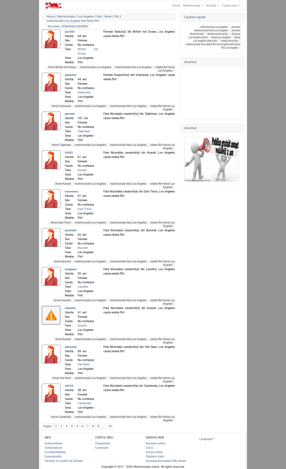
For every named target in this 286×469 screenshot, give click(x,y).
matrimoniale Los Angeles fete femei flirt (73, 21)
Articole (211, 5)
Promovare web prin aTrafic (198, 180)
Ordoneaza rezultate (75, 26)
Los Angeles (85, 16)
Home (50, 16)
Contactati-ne (53, 447)
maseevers (71, 191)
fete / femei (103, 16)
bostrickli (70, 230)
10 (110, 426)
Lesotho (83, 286)
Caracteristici (53, 456)
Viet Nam (84, 364)
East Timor (85, 209)
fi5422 (69, 152)
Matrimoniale (192, 5)
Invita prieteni (53, 443)
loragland (70, 269)
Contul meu (230, 5)
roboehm (70, 308)
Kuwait (82, 170)
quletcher (71, 75)
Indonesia (84, 92)
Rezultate (54, 26)
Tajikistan (84, 131)
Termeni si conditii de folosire (64, 461)
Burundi (83, 248)
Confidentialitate (55, 452)
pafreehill (71, 347)
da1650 (69, 31)
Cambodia (84, 403)
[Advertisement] (212, 92)
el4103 (69, 385)
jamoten (70, 113)
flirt (117, 16)
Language (205, 439)
